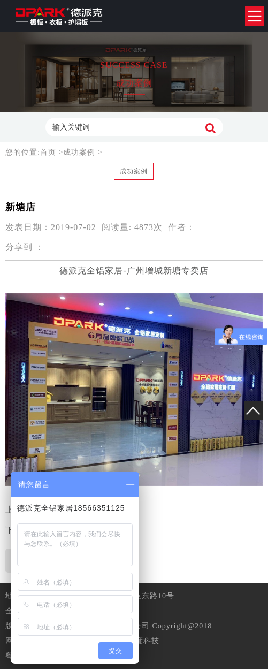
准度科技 (143, 641)
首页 (49, 152)
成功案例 (79, 152)
